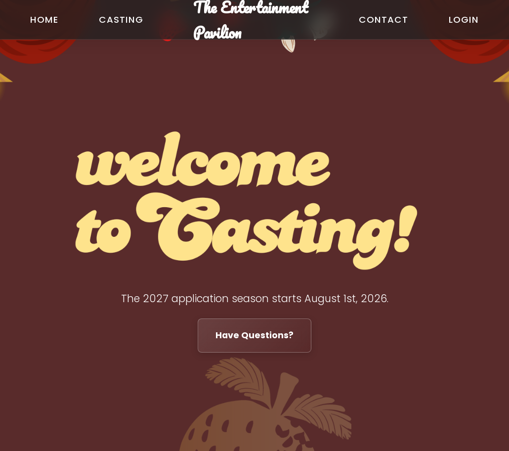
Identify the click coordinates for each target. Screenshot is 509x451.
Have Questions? (254, 335)
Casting (121, 19)
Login (464, 19)
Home (44, 19)
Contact (383, 19)
